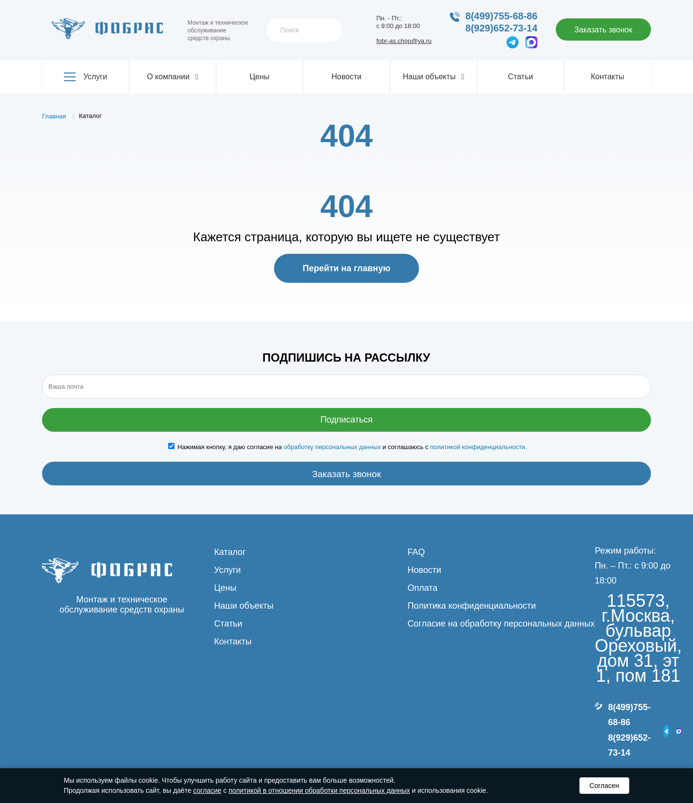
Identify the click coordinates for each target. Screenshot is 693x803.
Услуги (85, 77)
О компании (172, 77)
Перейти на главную (346, 268)
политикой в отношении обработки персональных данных (319, 790)
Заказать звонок (604, 30)
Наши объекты (433, 77)
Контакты (607, 77)
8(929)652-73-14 (501, 28)
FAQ (416, 552)
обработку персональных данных (332, 447)
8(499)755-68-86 (501, 16)
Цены (259, 77)
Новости (346, 77)
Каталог (229, 552)
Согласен (604, 785)
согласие (207, 790)
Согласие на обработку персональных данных (500, 623)
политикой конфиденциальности (477, 447)
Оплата (422, 588)
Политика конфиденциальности (471, 606)
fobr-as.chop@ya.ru (404, 40)
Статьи (520, 77)
